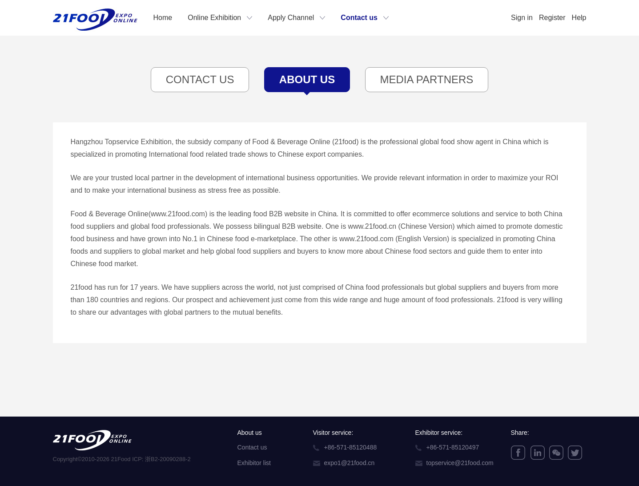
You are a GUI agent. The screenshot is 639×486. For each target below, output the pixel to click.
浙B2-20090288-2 (168, 459)
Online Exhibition (214, 17)
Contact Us (200, 79)
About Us (307, 82)
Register (552, 17)
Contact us (359, 17)
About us (249, 432)
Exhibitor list (254, 462)
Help (579, 17)
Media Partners (427, 79)
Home (163, 17)
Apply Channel (291, 17)
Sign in (522, 17)
